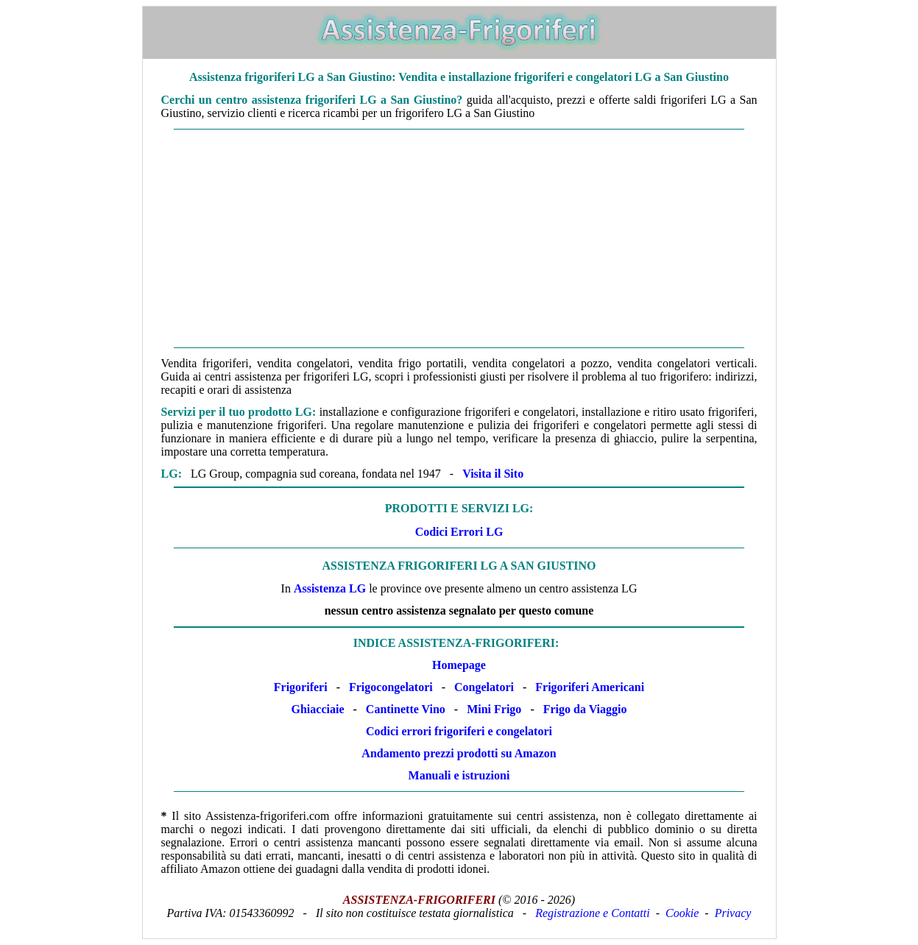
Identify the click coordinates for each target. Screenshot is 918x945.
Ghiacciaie (318, 709)
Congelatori (484, 687)
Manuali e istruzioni (459, 775)
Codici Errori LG (459, 531)
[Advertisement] (459, 238)
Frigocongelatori (391, 687)
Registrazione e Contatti (592, 913)
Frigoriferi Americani (589, 687)
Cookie (682, 913)
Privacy (733, 913)
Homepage (459, 665)
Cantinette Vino (405, 709)
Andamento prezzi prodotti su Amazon (458, 753)
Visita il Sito (492, 473)
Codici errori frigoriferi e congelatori (459, 731)
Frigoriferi (301, 687)
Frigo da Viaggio (585, 709)
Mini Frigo (494, 709)
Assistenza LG (330, 588)
